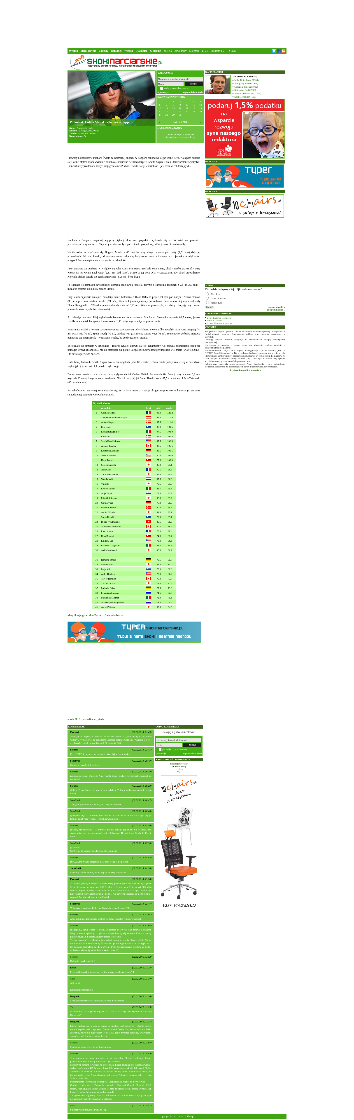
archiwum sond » (276, 309)
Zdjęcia (168, 50)
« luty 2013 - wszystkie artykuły (86, 719)
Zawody (103, 50)
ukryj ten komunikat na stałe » (245, 370)
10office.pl (189, 1116)
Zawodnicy (181, 50)
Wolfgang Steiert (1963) (246, 83)
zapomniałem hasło (193, 92)
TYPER (231, 50)
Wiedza (128, 50)
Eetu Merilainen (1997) (245, 96)
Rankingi (116, 50)
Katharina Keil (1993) (245, 90)
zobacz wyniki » (276, 307)
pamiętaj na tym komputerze (176, 88)
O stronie (155, 50)
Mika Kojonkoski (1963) (246, 80)
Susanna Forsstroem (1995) (247, 93)
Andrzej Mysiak (85, 127)
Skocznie (194, 50)
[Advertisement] (177, 23)
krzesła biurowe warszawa (219, 323)
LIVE (205, 50)
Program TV (217, 50)
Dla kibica (141, 50)
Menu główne (88, 50)
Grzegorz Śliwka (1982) (246, 86)
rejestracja (163, 92)
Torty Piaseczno (214, 320)
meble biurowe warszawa (219, 317)
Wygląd (73, 50)
